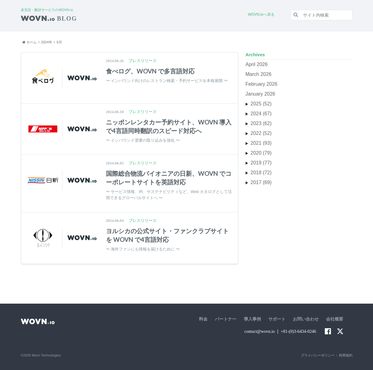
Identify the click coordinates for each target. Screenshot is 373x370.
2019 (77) (261, 162)
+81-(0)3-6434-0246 (298, 331)
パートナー (225, 319)
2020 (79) (261, 152)
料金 (203, 319)
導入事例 (252, 319)
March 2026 (259, 74)
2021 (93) (261, 143)
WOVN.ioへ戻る (261, 14)
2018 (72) (261, 172)
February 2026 (262, 84)
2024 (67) (261, 113)
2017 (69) (261, 182)
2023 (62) (261, 123)
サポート (277, 319)
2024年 (46, 42)
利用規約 (345, 355)
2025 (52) (261, 103)
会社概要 (334, 319)
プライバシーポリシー (318, 355)
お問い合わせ (306, 319)
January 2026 (260, 93)
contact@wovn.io (259, 331)
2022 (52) (261, 133)
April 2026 (257, 64)
